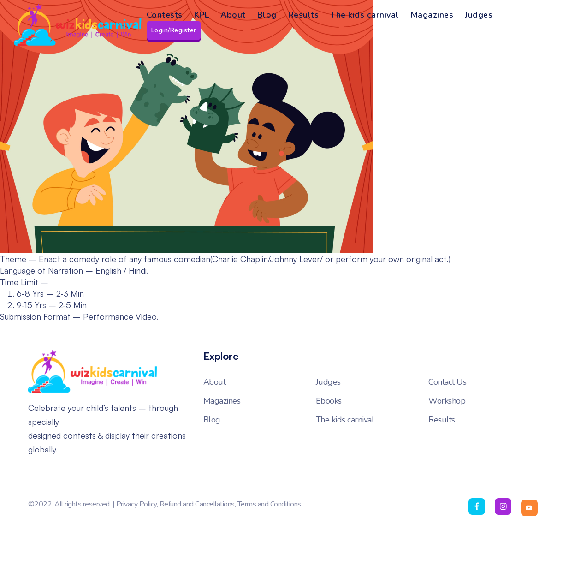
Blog (267, 14)
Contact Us (447, 381)
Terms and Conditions (269, 504)
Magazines (432, 14)
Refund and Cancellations (197, 504)
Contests (165, 14)
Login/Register (173, 30)
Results (303, 14)
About (233, 14)
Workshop (446, 400)
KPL (201, 14)
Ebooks (329, 400)
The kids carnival (364, 14)
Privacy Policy (136, 504)
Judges (478, 14)
